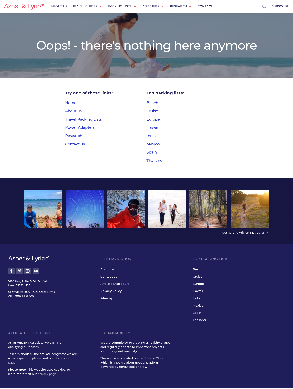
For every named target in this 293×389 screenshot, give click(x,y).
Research (73, 136)
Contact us (75, 144)
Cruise (152, 111)
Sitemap (106, 299)
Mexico (153, 144)
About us (73, 111)
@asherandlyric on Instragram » (245, 233)
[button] (88, 6)
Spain (151, 152)
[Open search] (262, 6)
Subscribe (280, 6)
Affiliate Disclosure (114, 284)
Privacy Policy (111, 291)
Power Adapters (80, 127)
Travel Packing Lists (83, 119)
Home (71, 103)
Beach (152, 103)
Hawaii (152, 127)
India (151, 136)
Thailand (154, 160)
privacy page (47, 374)
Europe (153, 119)
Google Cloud (154, 359)
